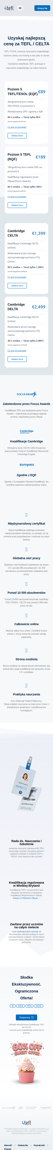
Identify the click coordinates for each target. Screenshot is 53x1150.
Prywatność (39, 1145)
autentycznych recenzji (27, 931)
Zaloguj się (42, 8)
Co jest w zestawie (17, 127)
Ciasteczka (23, 1145)
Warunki (8, 1145)
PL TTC (40, 848)
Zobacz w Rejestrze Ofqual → (26, 898)
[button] (20, 8)
